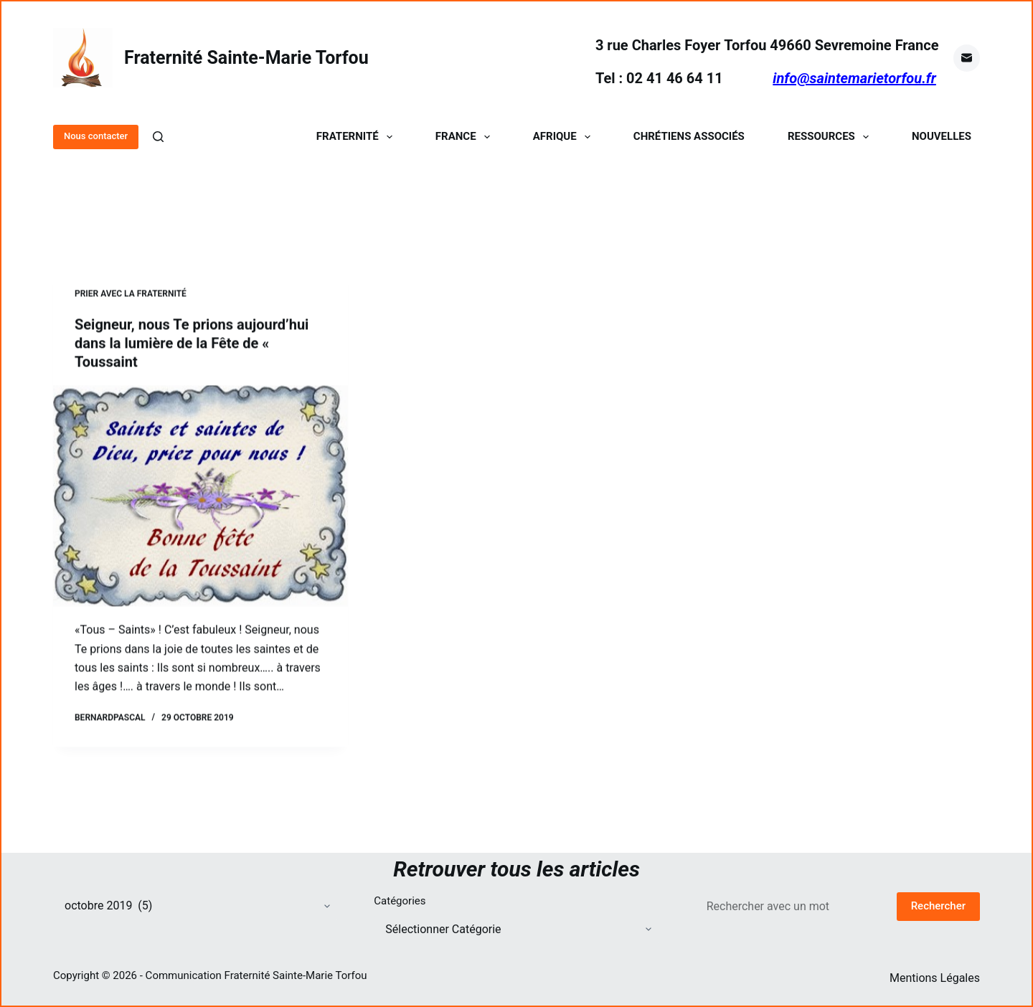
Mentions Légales (935, 978)
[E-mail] (967, 58)
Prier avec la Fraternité (131, 294)
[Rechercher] (158, 136)
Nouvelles (941, 136)
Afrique (564, 136)
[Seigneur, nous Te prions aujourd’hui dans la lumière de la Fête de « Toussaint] (200, 497)
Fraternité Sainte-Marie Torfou (246, 57)
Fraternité (357, 136)
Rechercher (938, 905)
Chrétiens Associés (689, 136)
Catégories (399, 900)
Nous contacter (96, 136)
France (465, 136)
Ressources (831, 136)
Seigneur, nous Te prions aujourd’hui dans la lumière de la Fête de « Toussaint (191, 344)
